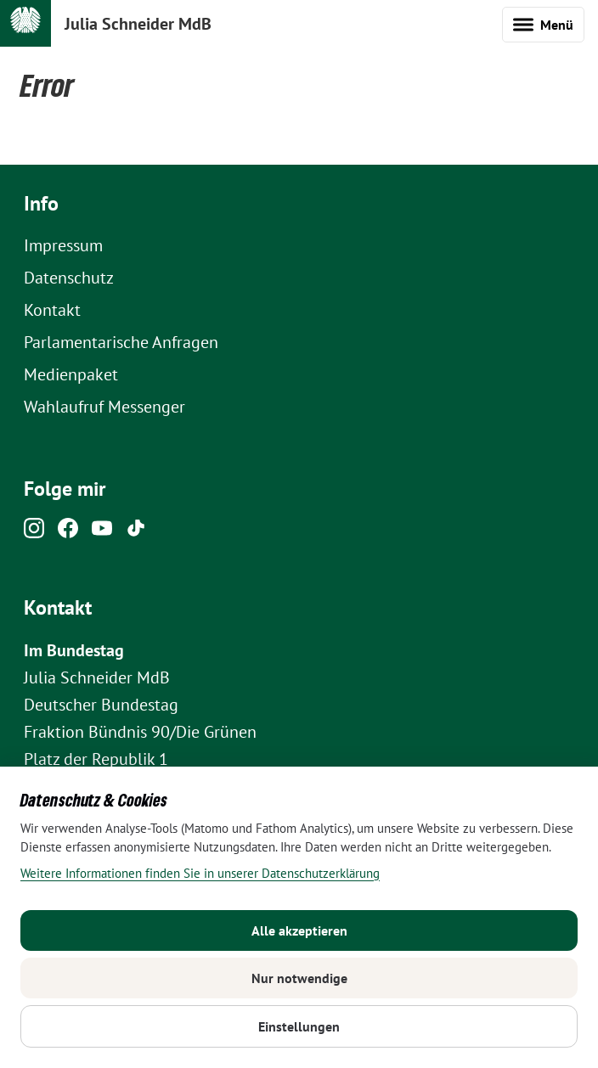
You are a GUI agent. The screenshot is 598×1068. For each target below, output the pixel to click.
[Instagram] (34, 532)
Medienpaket (71, 374)
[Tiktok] (136, 532)
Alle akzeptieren (299, 930)
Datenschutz (69, 278)
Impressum (63, 245)
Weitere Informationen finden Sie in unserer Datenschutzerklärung (200, 873)
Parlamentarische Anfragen (121, 342)
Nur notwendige (299, 978)
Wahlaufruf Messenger (104, 407)
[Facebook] (68, 532)
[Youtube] (102, 532)
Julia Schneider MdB (138, 24)
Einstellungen (299, 1026)
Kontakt (52, 310)
